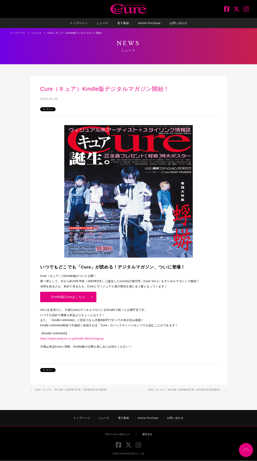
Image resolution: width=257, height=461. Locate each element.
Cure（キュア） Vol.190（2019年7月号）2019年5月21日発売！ (72, 389)
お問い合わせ (178, 23)
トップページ (78, 23)
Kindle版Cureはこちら (68, 297)
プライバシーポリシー (117, 434)
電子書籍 (123, 23)
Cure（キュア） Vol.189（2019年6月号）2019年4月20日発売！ (185, 389)
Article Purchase (149, 23)
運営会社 (147, 434)
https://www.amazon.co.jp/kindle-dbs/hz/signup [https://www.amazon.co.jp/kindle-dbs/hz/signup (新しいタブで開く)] (72, 338)
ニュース (102, 23)
